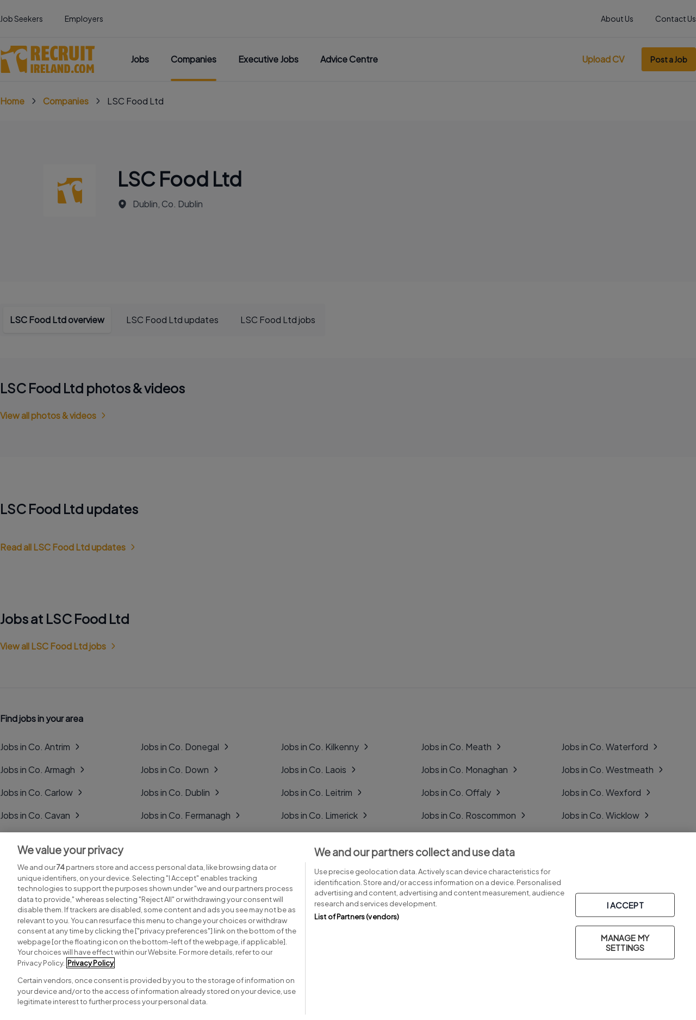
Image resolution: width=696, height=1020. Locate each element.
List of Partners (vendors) (356, 916)
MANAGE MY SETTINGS (625, 942)
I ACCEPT (625, 904)
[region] (348, 926)
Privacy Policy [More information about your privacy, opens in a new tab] (90, 963)
